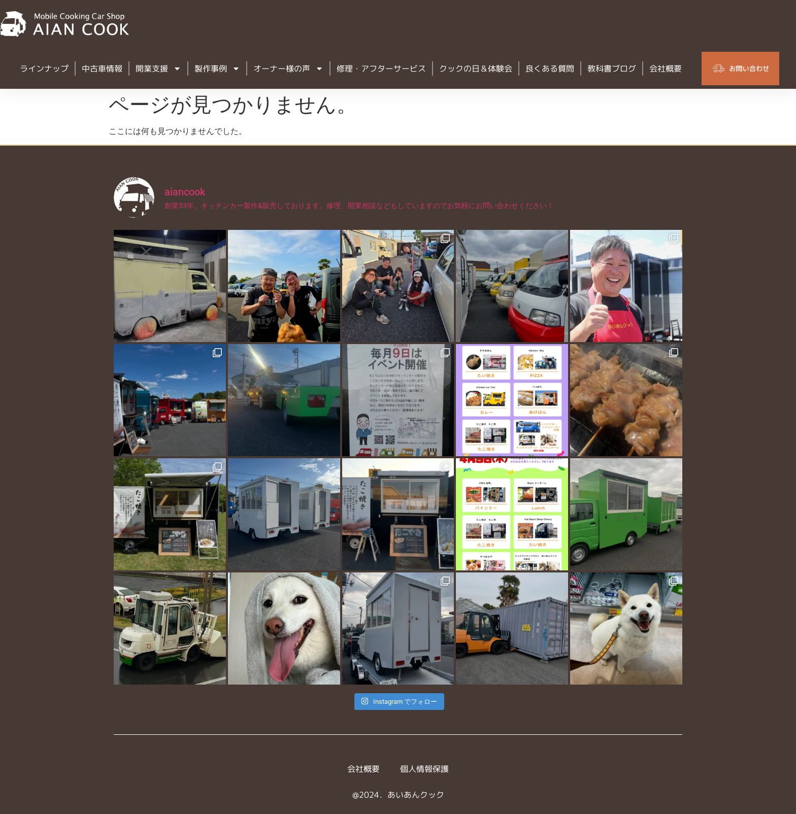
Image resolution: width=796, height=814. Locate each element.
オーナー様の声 (288, 68)
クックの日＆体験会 (475, 68)
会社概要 (665, 68)
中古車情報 (102, 68)
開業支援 (158, 68)
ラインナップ (44, 68)
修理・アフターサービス (381, 68)
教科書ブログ (611, 68)
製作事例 (217, 68)
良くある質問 (549, 68)
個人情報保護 (424, 768)
